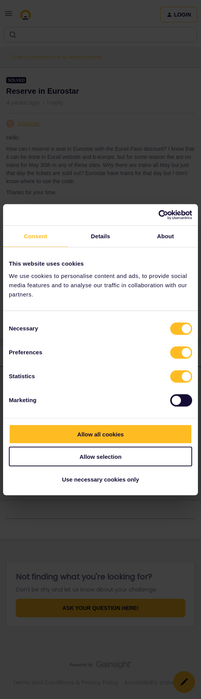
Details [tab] (100, 236)
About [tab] (165, 236)
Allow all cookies (100, 434)
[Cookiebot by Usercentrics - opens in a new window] (158, 215)
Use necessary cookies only (100, 479)
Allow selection (100, 456)
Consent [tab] (35, 236)
